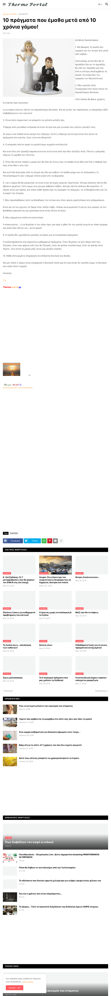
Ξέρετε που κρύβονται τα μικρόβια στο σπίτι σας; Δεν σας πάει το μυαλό (55, 719)
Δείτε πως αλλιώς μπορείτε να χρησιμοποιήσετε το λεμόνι (49, 758)
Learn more (27, 981)
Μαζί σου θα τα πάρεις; (87, 612)
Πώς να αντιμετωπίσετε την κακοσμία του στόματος (46, 706)
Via (4, 280)
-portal (12, 287)
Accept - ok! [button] (14, 987)
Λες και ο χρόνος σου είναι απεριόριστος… (40, 893)
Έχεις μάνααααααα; (13, 677)
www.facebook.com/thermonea (55, 425)
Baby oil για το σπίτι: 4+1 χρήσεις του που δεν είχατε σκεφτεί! (50, 745)
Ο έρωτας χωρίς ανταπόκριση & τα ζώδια (55, 613)
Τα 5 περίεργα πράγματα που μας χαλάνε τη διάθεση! (53, 678)
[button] (4, 4)
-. (13, 384)
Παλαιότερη (101, 691)
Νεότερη (8, 691)
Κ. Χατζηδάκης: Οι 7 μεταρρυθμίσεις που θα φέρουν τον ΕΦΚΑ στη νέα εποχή (19, 580)
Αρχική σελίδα (10, 14)
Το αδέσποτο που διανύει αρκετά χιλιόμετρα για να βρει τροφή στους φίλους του (60, 880)
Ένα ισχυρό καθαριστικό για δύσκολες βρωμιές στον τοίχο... (49, 732)
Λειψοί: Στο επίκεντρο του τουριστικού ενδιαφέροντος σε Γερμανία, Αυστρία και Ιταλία (55, 580)
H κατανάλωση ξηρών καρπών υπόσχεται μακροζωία (91, 678)
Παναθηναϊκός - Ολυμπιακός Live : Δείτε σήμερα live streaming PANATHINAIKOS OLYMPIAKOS (59, 855)
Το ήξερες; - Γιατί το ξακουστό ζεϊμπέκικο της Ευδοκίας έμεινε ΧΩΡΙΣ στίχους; (58, 906)
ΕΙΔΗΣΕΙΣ (23, 14)
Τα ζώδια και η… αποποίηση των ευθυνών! (17, 646)
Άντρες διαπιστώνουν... (87, 577)
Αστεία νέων (45, 645)
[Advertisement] (53, 332)
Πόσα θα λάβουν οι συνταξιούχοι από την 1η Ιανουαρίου (47, 867)
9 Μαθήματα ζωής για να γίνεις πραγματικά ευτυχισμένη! (91, 646)
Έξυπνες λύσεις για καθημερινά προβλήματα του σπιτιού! (19, 613)
